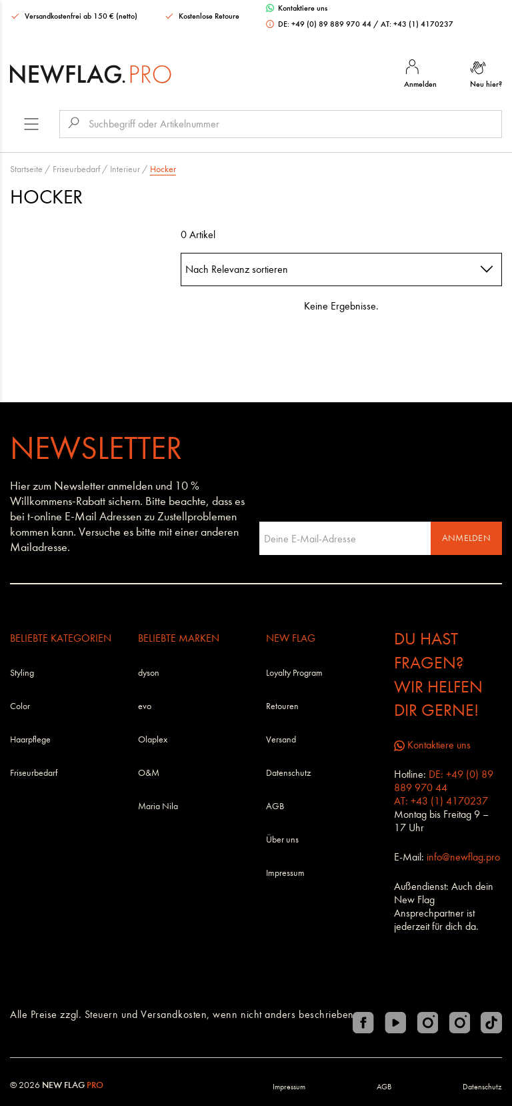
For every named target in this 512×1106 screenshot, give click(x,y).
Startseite (26, 169)
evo (144, 706)
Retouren (282, 706)
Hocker (163, 169)
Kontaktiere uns (296, 8)
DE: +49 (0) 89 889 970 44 (319, 24)
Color (20, 706)
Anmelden (466, 538)
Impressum (285, 873)
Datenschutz (288, 772)
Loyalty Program (294, 672)
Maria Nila (158, 806)
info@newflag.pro (463, 857)
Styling (22, 672)
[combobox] (341, 269)
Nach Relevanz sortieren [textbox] (236, 269)
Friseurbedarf (76, 169)
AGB (275, 806)
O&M (148, 772)
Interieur (125, 169)
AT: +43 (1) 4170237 (417, 24)
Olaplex (152, 739)
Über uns (282, 839)
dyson (148, 672)
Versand (281, 739)
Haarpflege (30, 739)
